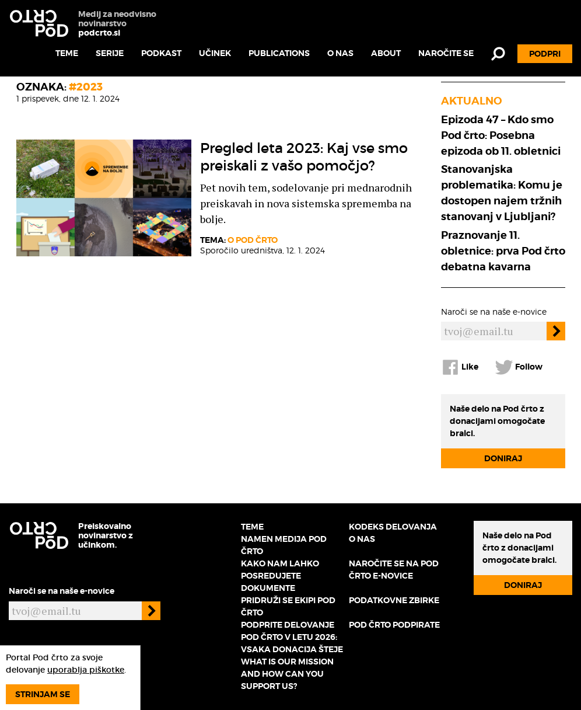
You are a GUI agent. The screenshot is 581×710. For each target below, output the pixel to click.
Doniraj (503, 458)
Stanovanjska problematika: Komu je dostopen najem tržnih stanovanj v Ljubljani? (501, 192)
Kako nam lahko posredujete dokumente (280, 575)
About (386, 53)
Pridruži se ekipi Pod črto (288, 606)
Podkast (161, 53)
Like (459, 367)
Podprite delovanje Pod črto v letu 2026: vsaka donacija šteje (292, 637)
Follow (518, 367)
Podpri (545, 53)
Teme (66, 53)
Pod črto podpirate (394, 624)
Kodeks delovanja (393, 526)
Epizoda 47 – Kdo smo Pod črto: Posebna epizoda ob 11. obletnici (501, 135)
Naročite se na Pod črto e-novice (394, 569)
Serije (110, 53)
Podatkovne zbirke (394, 600)
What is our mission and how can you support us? (287, 673)
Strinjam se (42, 694)
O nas (340, 53)
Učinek (215, 53)
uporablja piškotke (85, 669)
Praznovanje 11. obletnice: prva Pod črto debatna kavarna (503, 250)
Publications (279, 53)
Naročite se (446, 53)
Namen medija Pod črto (284, 545)
